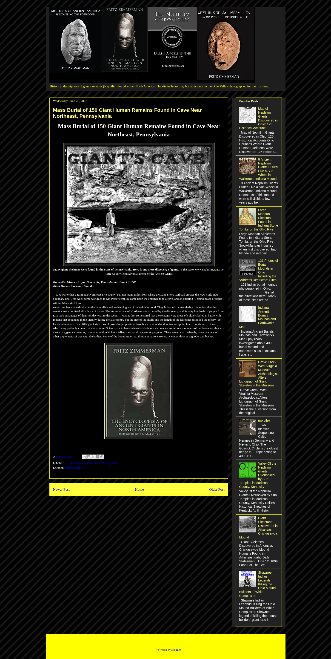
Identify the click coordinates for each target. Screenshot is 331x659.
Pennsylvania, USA (77, 467)
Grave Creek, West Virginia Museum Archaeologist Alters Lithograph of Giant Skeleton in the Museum (258, 373)
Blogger (176, 649)
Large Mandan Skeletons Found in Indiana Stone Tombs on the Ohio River (258, 219)
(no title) (264, 420)
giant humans (77, 463)
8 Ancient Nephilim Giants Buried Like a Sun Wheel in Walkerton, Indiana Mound (258, 169)
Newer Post (61, 489)
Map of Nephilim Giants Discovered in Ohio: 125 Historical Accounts (258, 118)
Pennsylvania (110, 463)
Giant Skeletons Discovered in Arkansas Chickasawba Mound (258, 527)
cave (65, 463)
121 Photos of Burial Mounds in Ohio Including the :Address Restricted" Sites (258, 270)
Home (139, 489)
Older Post (216, 489)
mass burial (94, 463)
